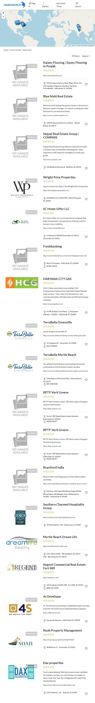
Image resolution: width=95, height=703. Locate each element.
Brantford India (53, 467)
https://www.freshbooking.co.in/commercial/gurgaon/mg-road (65, 256)
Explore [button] (45, 4)
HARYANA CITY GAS (57, 279)
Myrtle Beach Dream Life (60, 537)
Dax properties (53, 663)
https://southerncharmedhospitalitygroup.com (59, 517)
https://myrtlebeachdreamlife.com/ (55, 546)
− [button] (3, 17)
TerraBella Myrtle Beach (59, 354)
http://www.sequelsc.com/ (52, 160)
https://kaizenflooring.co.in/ (52, 76)
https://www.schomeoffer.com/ (54, 228)
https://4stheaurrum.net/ (51, 613)
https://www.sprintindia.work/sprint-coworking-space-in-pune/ (65, 484)
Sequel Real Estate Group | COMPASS (61, 135)
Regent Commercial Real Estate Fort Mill (64, 566)
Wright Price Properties (59, 177)
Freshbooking (52, 246)
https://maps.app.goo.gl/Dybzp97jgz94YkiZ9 (58, 640)
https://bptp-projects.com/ (52, 409)
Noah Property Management (62, 630)
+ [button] (3, 13)
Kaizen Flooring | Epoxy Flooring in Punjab (65, 64)
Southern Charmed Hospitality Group (63, 506)
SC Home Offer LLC (56, 209)
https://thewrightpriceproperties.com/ (56, 190)
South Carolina (15, 50)
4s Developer (52, 596)
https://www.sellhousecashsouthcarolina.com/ (59, 685)
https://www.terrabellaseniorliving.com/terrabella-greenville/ (64, 336)
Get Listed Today (60, 4)
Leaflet (73, 45)
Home (6, 50)
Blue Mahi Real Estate (58, 96)
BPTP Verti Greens (56, 392)
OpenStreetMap (82, 45)
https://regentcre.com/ (51, 578)
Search (78, 4)
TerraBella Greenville (57, 322)
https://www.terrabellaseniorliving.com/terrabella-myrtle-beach (65, 371)
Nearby (85, 56)
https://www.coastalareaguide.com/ (55, 115)
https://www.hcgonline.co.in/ (53, 304)
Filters (76, 56)
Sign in (32, 4)
